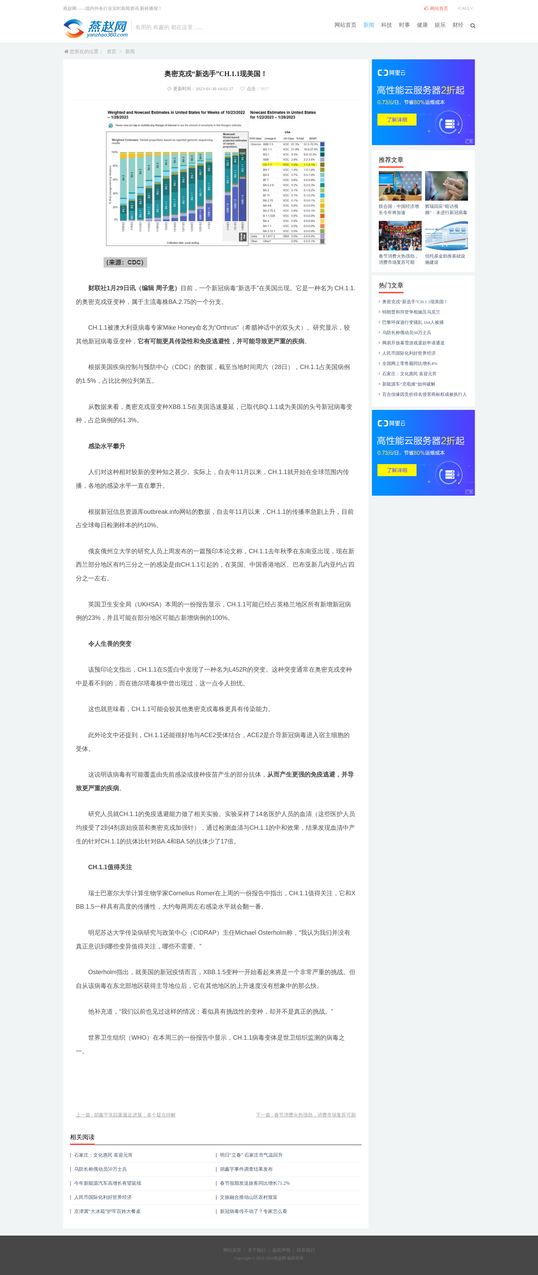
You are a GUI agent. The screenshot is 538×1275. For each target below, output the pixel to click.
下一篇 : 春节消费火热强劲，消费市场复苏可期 (306, 1115)
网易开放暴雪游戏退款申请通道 (413, 342)
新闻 (368, 24)
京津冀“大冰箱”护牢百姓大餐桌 (107, 1211)
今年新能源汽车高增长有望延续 (107, 1183)
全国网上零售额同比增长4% (409, 363)
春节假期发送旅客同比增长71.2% (255, 1183)
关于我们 (257, 1250)
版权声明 (281, 1250)
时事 (404, 24)
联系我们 (306, 1250)
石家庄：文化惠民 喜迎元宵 (103, 1155)
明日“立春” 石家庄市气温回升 (251, 1155)
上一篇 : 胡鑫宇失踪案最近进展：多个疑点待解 (126, 1115)
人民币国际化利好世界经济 (103, 1197)
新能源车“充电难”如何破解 (408, 384)
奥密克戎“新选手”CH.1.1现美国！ (415, 301)
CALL (466, 8)
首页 (111, 51)
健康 (422, 24)
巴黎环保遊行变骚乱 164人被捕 (413, 322)
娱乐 (440, 24)
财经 (458, 24)
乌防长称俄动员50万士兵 (100, 1169)
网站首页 (345, 24)
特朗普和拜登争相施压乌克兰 (411, 312)
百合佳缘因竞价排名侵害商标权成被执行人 (424, 394)
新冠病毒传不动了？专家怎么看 (253, 1211)
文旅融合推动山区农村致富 (249, 1197)
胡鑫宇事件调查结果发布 (246, 1169)
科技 (386, 24)
